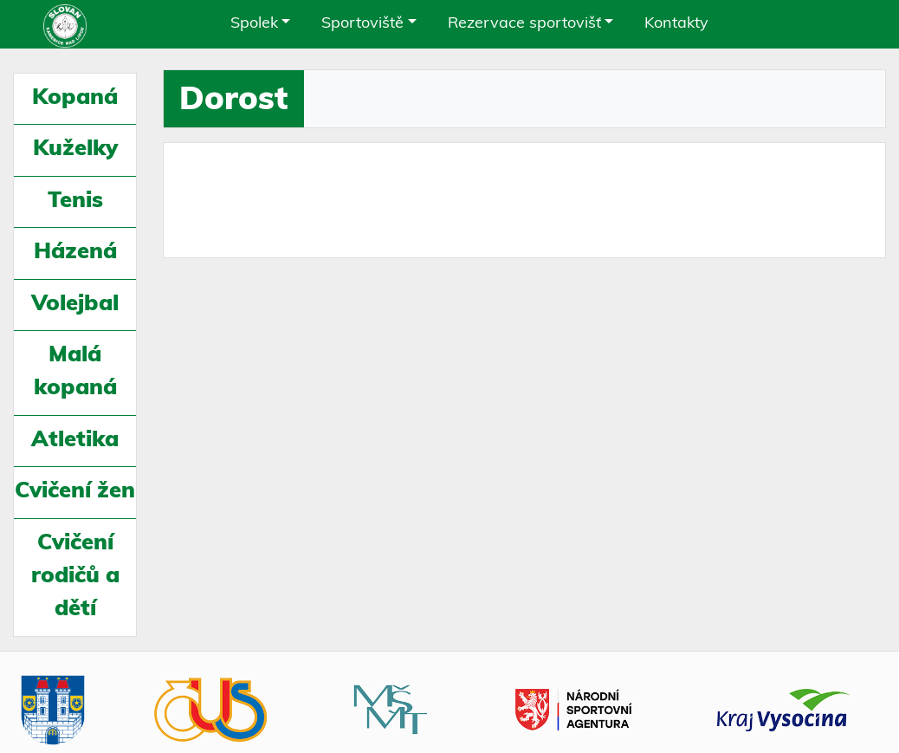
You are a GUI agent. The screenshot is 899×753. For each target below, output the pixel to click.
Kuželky (75, 149)
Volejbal (75, 304)
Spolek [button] (254, 24)
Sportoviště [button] (362, 24)
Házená (75, 252)
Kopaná (75, 98)
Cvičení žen (75, 492)
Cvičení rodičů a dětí (75, 577)
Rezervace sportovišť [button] (524, 24)
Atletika (75, 440)
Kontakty (676, 24)
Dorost (233, 101)
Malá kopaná (75, 372)
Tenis (75, 201)
